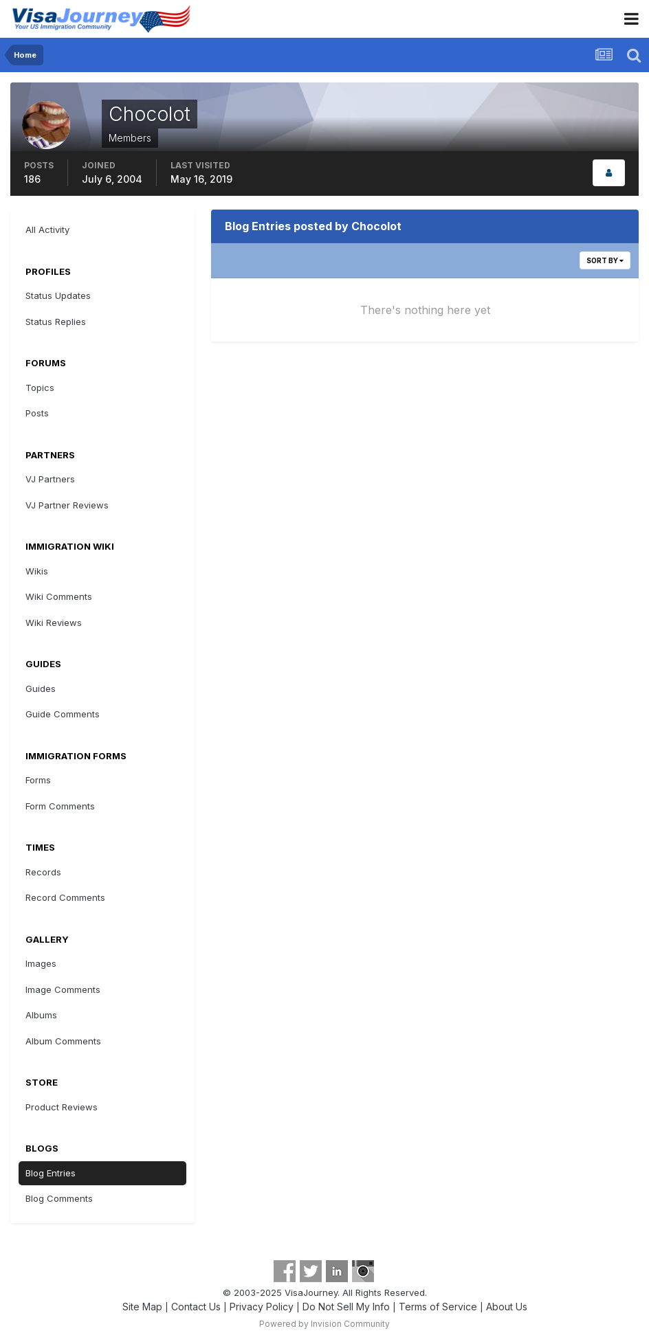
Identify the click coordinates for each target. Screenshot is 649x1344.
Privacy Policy (262, 1306)
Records (43, 871)
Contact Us (196, 1306)
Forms (38, 779)
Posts (37, 412)
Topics (39, 387)
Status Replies (55, 321)
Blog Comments (59, 1198)
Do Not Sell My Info (346, 1306)
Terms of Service (438, 1306)
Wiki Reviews (53, 622)
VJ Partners (50, 478)
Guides (40, 688)
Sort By (605, 260)
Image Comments (62, 989)
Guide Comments (62, 713)
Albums (41, 1014)
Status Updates (58, 295)
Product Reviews (61, 1106)
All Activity (47, 229)
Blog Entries (50, 1172)
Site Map (142, 1306)
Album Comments (63, 1040)
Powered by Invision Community (324, 1324)
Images (40, 963)
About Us (506, 1306)
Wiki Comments (58, 596)
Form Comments (60, 805)
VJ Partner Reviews (67, 505)
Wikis (36, 570)
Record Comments (65, 897)
